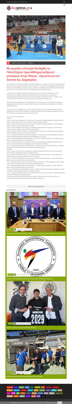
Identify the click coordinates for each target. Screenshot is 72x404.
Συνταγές (28, 393)
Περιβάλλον (42, 390)
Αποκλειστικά (23, 390)
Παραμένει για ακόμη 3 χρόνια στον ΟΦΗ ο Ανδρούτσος (21, 327)
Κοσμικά (46, 393)
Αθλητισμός (30, 63)
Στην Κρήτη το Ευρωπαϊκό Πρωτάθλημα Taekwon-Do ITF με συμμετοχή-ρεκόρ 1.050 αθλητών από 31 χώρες (35, 233)
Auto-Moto (52, 393)
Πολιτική (27, 387)
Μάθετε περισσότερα (51, 402)
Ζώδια (38, 396)
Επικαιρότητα (10, 387)
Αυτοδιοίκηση (48, 387)
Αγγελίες (33, 396)
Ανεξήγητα (22, 396)
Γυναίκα (13, 393)
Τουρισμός (30, 390)
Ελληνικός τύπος (59, 393)
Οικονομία (21, 387)
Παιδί (18, 393)
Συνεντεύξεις (16, 390)
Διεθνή (32, 387)
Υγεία (43, 387)
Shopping (43, 396)
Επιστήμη (34, 393)
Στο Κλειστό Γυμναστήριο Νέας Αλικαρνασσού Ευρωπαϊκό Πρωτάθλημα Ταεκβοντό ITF (30, 279)
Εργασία (59, 390)
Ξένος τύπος (9, 396)
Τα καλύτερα (9, 390)
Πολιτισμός (54, 390)
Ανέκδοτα (28, 396)
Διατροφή (23, 393)
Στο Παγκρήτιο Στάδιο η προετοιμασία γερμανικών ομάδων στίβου (24, 376)
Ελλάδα (15, 387)
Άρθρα (8, 393)
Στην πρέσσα (55, 387)
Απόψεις (48, 390)
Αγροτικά (36, 390)
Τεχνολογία (40, 393)
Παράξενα (16, 396)
